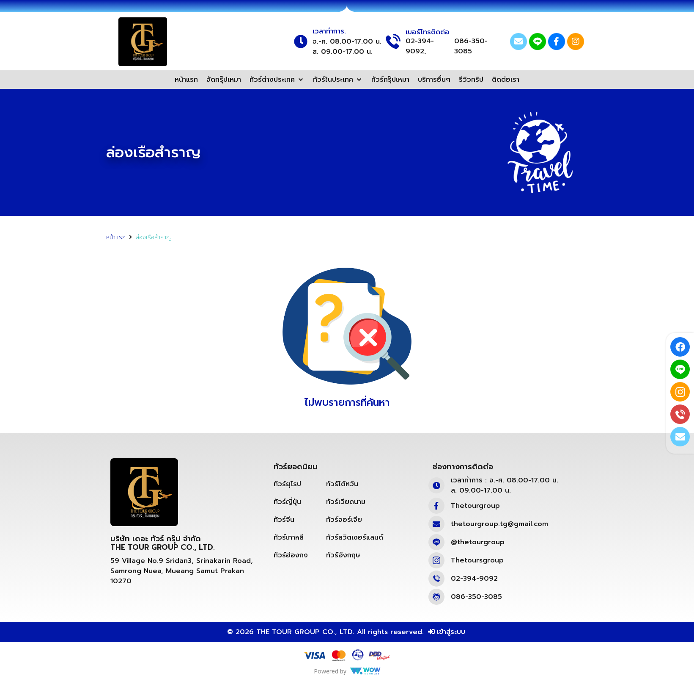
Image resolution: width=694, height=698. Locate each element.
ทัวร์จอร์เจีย (344, 520)
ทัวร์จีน (284, 520)
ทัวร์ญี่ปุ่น (287, 502)
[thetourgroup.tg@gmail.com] (436, 524)
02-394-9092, (420, 46)
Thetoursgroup (477, 560)
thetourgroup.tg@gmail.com (499, 524)
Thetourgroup (475, 506)
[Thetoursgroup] (436, 560)
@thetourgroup (478, 542)
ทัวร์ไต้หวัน (342, 484)
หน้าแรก (116, 237)
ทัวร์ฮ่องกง (291, 555)
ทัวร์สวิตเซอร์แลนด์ (354, 537)
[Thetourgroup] (436, 506)
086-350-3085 (471, 46)
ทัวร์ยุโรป (287, 484)
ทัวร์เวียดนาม (345, 502)
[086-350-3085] (436, 597)
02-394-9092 (474, 578)
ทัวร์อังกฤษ (343, 555)
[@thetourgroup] (436, 542)
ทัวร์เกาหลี (289, 537)
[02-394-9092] (436, 579)
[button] (277, 79)
